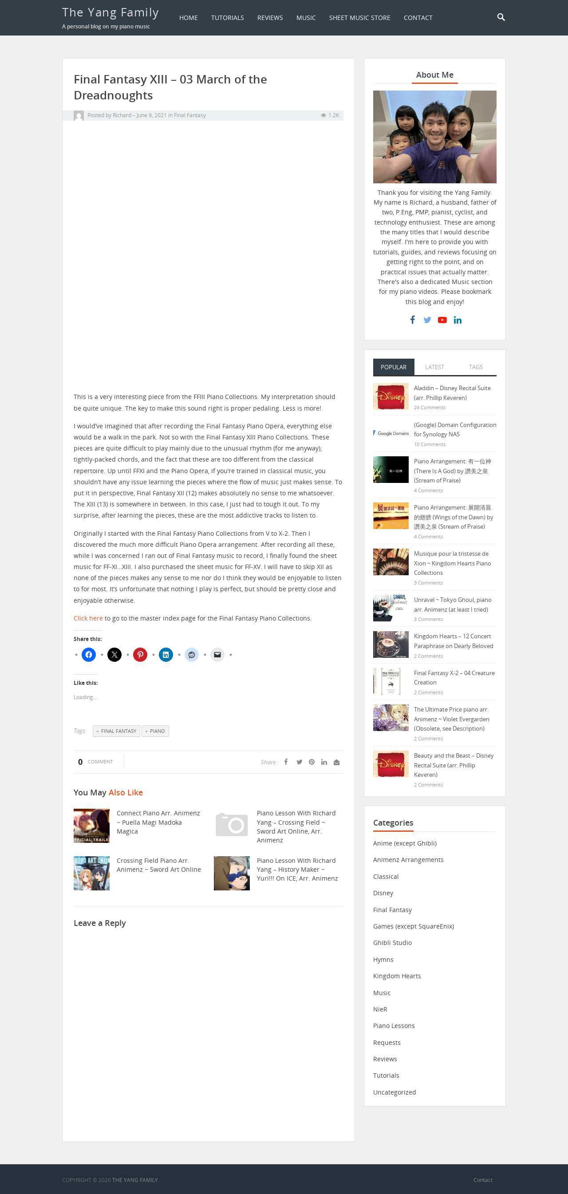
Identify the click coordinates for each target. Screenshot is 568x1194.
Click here (88, 618)
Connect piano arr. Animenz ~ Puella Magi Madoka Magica (157, 822)
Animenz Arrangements (408, 860)
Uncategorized (394, 1092)
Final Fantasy (190, 115)
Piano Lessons (394, 1026)
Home (188, 17)
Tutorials (227, 17)
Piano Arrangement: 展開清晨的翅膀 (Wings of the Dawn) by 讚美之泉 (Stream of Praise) (453, 517)
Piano (157, 730)
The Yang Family (110, 12)
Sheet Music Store (359, 17)
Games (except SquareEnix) (413, 926)
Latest (434, 367)
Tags (476, 367)
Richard (122, 115)
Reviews (270, 17)
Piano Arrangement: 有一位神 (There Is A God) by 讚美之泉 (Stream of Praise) (452, 471)
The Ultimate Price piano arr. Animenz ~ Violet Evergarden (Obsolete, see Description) (451, 719)
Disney (383, 893)
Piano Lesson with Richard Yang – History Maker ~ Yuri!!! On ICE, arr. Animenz (299, 869)
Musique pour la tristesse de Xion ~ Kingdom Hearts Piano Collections (452, 563)
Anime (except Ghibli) (405, 843)
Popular (393, 367)
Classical (386, 877)
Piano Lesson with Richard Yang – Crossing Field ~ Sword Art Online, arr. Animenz (295, 826)
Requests (387, 1043)
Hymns (383, 960)
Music (306, 17)
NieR (380, 1009)
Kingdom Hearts (397, 976)
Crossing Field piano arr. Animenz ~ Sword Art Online (158, 865)
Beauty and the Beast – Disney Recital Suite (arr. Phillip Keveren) (454, 765)
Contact (418, 17)
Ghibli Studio (392, 943)
